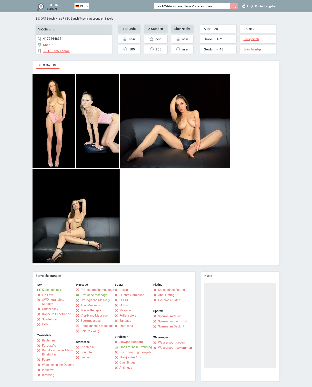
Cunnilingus (127, 362)
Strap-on (125, 310)
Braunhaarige (252, 49)
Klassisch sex (51, 290)
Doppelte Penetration (56, 314)
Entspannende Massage (97, 326)
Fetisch (47, 324)
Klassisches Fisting (171, 290)
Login (259, 5)
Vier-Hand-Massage (94, 315)
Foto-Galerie (47, 65)
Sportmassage (91, 321)
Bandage (125, 321)
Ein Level (48, 295)
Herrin (123, 290)
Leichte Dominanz (131, 295)
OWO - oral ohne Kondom (53, 302)
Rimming (48, 375)
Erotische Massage (94, 295)
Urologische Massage (96, 300)
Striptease (88, 347)
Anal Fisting (166, 295)
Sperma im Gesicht (171, 326)
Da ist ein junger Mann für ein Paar (57, 352)
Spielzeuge (49, 319)
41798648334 (53, 39)
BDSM (123, 300)
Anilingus (125, 367)
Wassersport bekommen (175, 348)
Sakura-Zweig (90, 331)
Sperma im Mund (169, 316)
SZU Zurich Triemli (76, 18)
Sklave (123, 305)
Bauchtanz (88, 352)
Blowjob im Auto (130, 357)
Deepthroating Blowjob (135, 352)
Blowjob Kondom (131, 342)
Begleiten (48, 340)
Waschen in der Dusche (58, 365)
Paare (46, 359)
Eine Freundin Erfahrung (135, 347)
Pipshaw (48, 370)
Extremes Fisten (169, 300)
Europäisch (251, 39)
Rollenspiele (127, 315)
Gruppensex (50, 309)
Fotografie (49, 345)
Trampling (126, 326)
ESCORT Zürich (45, 18)
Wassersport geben (171, 342)
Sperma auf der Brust (172, 321)
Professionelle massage (97, 290)
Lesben (86, 357)
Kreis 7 (60, 18)
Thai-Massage (90, 305)
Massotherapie (91, 310)
